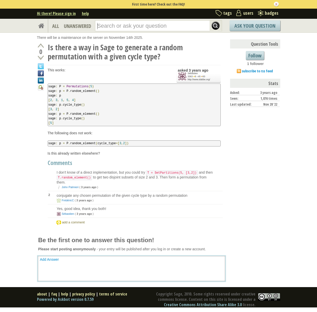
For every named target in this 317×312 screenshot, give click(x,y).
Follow (255, 55)
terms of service (113, 294)
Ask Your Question (254, 25)
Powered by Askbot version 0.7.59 (65, 299)
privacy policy (83, 294)
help (85, 13)
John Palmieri (70, 187)
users (248, 13)
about (42, 294)
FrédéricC (68, 200)
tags (227, 13)
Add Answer (49, 259)
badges (271, 13)
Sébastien (193, 73)
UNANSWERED (77, 26)
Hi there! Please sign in (56, 13)
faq (54, 294)
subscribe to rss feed (257, 71)
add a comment (73, 222)
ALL (55, 26)
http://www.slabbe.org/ (199, 79)
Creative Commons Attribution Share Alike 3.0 (203, 304)
